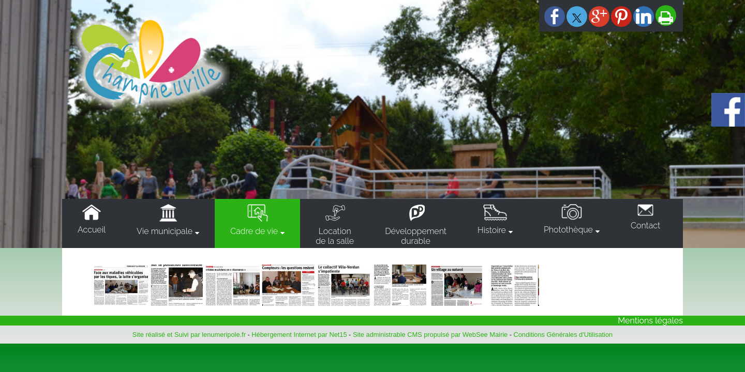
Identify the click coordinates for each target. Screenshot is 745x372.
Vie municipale (164, 231)
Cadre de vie (254, 231)
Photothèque (568, 230)
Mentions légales (650, 321)
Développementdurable (415, 236)
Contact (645, 225)
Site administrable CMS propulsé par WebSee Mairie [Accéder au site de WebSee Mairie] (430, 334)
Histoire (492, 230)
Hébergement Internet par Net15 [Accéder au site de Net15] (299, 334)
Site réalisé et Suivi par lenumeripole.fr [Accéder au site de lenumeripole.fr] (189, 334)
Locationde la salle (335, 236)
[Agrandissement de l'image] (121, 303)
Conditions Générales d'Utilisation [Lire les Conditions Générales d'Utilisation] (563, 334)
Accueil (92, 230)
